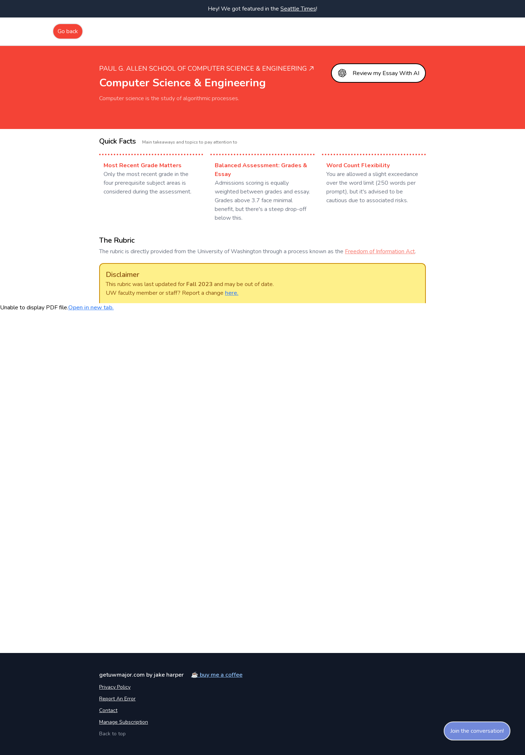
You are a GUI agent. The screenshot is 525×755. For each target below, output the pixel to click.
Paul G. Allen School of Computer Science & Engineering (206, 68)
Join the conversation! (477, 731)
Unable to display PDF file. (57, 308)
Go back (68, 31)
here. (231, 293)
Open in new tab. (91, 308)
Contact (108, 710)
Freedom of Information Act (380, 251)
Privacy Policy (115, 687)
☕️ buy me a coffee (216, 675)
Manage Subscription (123, 722)
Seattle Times (298, 9)
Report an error (117, 698)
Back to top (112, 733)
